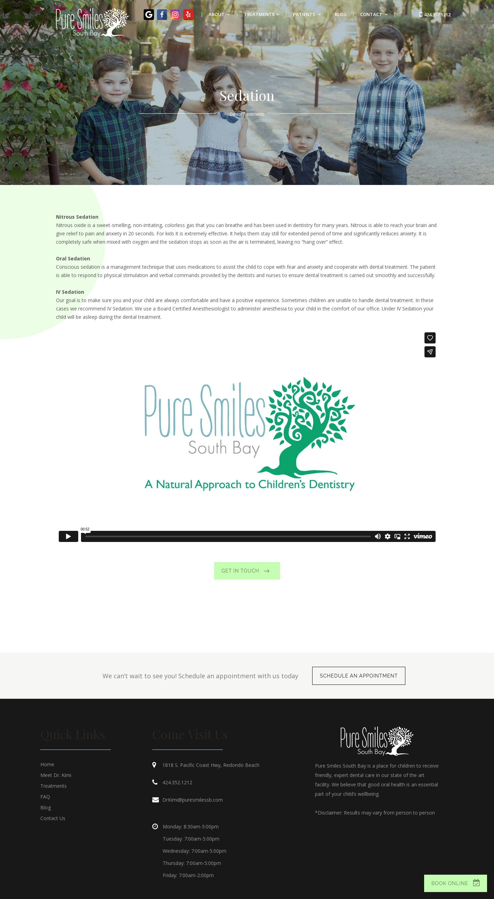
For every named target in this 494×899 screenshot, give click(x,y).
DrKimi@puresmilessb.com (192, 799)
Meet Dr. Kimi (55, 775)
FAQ (45, 796)
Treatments (53, 786)
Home (47, 764)
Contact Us (52, 818)
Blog (45, 807)
